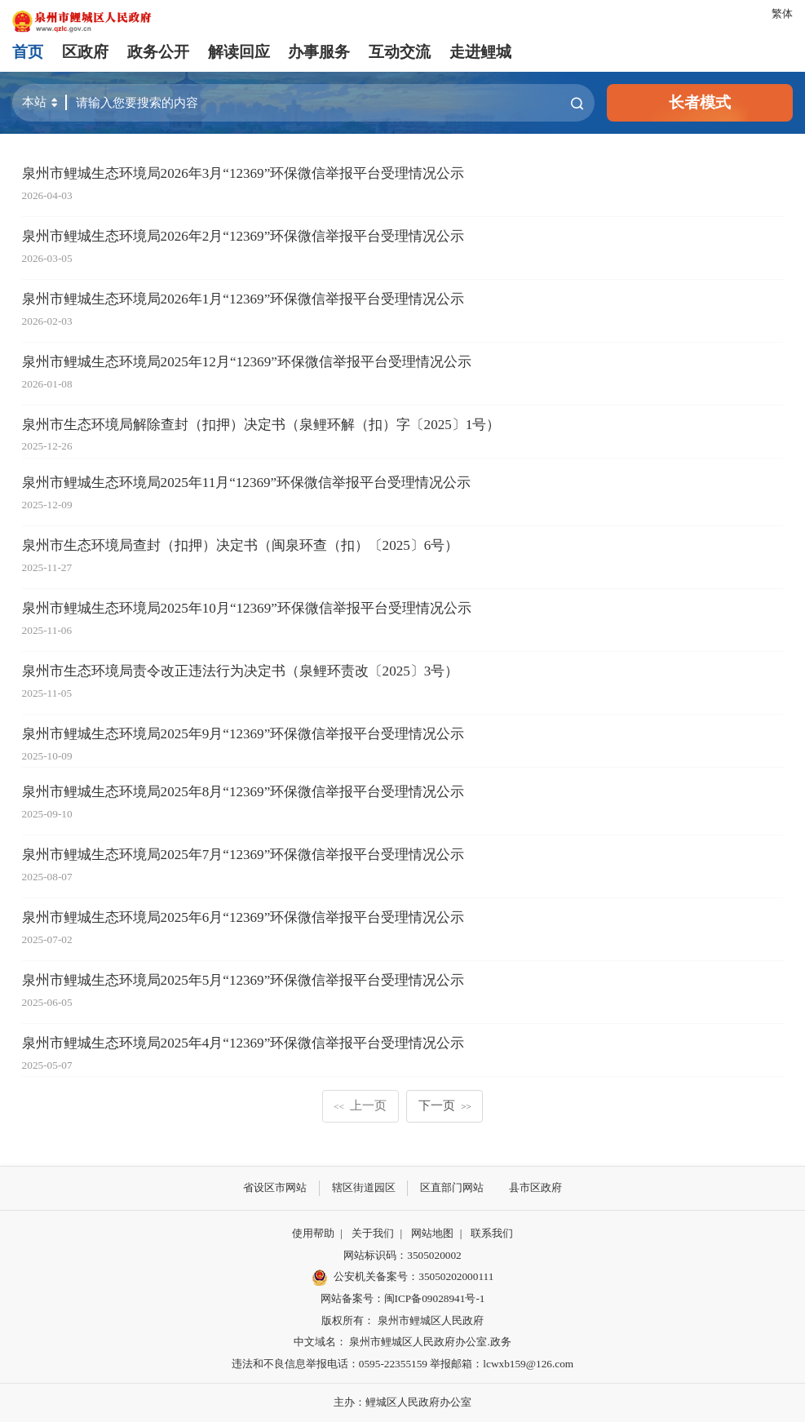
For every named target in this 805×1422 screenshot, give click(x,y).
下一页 (444, 1105)
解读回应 (239, 51)
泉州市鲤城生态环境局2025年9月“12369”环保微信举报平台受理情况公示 (243, 734)
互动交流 (400, 51)
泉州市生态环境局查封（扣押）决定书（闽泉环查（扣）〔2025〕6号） (240, 545)
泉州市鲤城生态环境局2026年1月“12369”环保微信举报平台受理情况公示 (243, 299)
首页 (27, 51)
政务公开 (158, 51)
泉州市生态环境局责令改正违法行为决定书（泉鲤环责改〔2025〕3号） (240, 671)
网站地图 (432, 1233)
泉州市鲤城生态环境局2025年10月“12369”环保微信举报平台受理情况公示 (246, 608)
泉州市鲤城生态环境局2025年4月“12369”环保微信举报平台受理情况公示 (243, 1043)
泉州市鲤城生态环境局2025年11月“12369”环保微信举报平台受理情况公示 (246, 482)
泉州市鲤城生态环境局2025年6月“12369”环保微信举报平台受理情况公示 (243, 917)
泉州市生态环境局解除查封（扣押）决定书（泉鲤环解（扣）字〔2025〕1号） (261, 424)
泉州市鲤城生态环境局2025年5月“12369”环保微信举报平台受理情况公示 (243, 980)
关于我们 (373, 1233)
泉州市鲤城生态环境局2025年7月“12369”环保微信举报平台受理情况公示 (243, 854)
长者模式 (700, 102)
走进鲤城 (480, 51)
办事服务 (319, 51)
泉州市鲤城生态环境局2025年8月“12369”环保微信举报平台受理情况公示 (243, 792)
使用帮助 (313, 1233)
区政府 (85, 51)
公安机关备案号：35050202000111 (403, 1277)
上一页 (360, 1105)
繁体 (782, 13)
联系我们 (492, 1233)
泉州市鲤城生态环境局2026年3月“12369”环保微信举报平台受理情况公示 (243, 173)
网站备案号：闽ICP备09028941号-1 (403, 1298)
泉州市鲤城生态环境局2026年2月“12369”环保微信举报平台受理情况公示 (243, 236)
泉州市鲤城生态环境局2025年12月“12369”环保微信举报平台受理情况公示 (246, 362)
